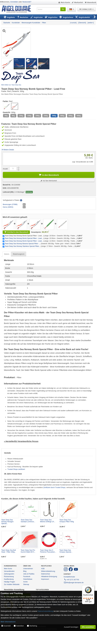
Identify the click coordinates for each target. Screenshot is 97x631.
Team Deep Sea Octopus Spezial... (65, 551)
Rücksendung (9, 576)
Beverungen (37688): (10, 204)
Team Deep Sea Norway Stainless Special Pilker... (22, 246)
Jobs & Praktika (28, 574)
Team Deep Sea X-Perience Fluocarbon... (48, 551)
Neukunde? (26, 2)
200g (37, 116)
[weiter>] (91, 23)
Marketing (33, 626)
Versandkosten (9, 571)
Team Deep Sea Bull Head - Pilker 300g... (8, 551)
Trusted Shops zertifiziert (16, 469)
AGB (42, 569)
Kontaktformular (69, 577)
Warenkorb (90, 2)
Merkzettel (77, 2)
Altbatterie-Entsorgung (49, 576)
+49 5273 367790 (71, 579)
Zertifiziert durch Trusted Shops (54, 487)
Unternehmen (28, 569)
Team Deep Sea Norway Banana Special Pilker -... (22, 244)
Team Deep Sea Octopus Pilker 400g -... (66, 521)
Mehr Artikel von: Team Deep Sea (11, 85)
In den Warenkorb (48, 174)
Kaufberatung (9, 579)
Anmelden (14, 2)
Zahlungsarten (9, 574)
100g (21, 116)
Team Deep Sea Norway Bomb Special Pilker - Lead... (24, 238)
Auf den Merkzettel (48, 181)
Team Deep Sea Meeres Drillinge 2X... (47, 521)
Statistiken (20, 626)
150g (29, 116)
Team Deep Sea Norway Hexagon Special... (7, 521)
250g (46, 116)
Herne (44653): (8, 207)
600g (79, 116)
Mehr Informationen (8, 622)
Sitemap (26, 584)
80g (13, 116)
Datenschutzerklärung (45, 611)
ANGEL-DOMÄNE (17, 9)
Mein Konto (64, 2)
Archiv (25, 582)
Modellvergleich (18, 254)
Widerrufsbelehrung (48, 571)
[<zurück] (73, 23)
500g (70, 116)
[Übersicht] (82, 23)
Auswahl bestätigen (71, 627)
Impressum (45, 579)
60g (6, 116)
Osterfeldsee (27, 579)
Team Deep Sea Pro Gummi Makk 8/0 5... (28, 551)
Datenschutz (45, 574)
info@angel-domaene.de (74, 583)
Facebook (26, 576)
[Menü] (92, 586)
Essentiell (7, 626)
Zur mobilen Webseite (12, 584)
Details (6, 254)
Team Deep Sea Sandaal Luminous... (28, 521)
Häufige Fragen (9, 582)
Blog (24, 571)
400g (62, 116)
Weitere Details (7, 150)
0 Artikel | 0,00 (86, 9)
